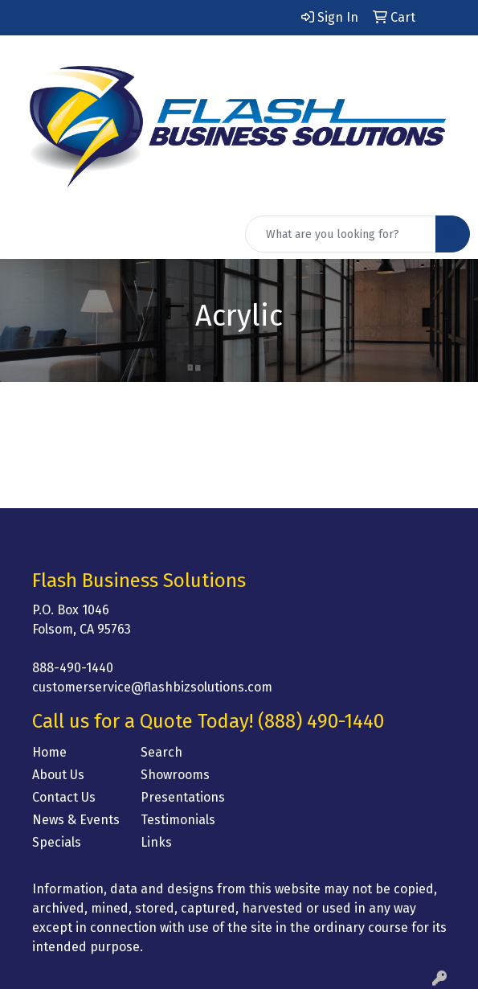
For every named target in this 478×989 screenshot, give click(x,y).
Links (156, 842)
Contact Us (64, 797)
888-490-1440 (72, 667)
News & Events (76, 819)
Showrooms (175, 774)
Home (49, 752)
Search (161, 752)
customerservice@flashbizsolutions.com (152, 687)
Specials (56, 842)
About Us (58, 774)
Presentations (183, 797)
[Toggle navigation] (25, 234)
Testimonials (178, 819)
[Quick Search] (340, 233)
